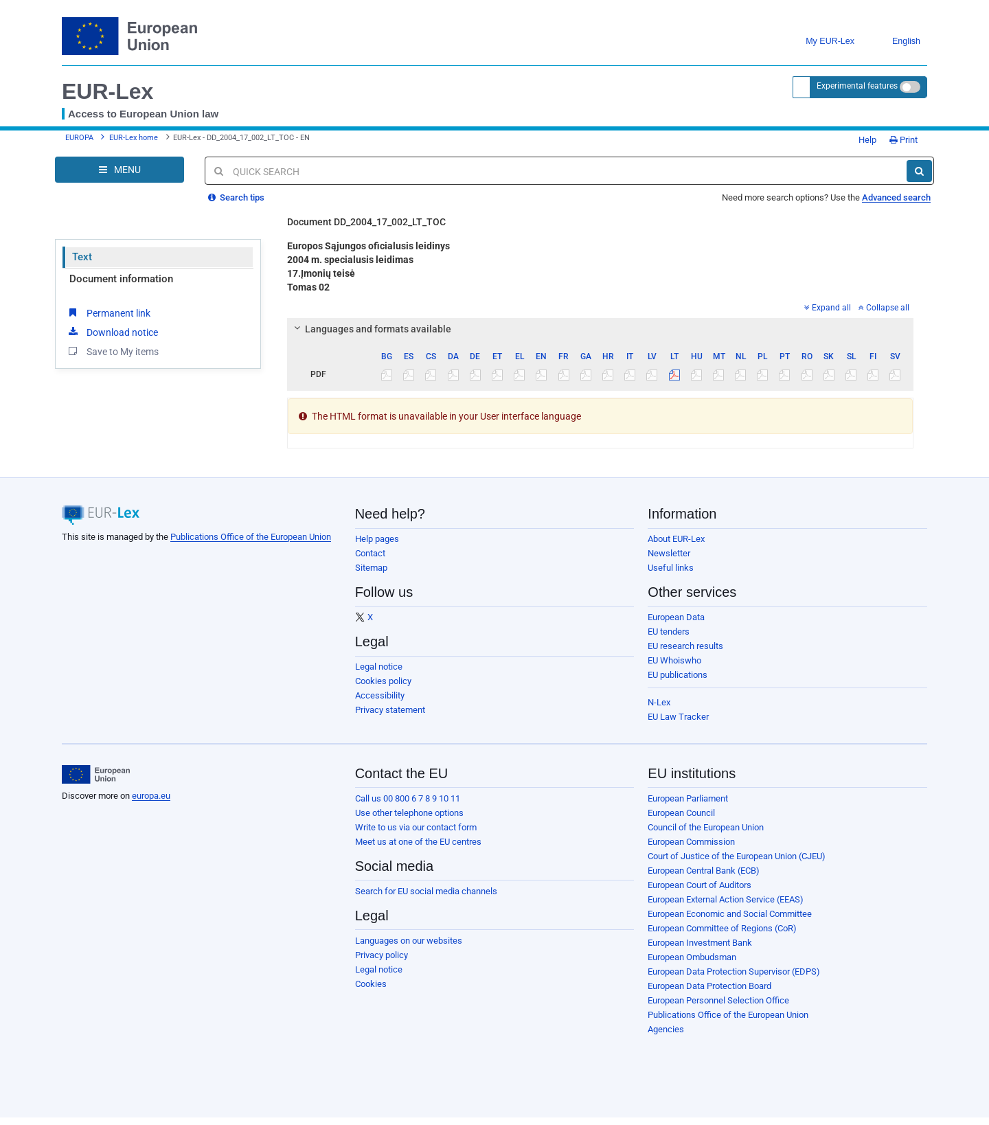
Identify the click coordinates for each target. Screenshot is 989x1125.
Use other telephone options (409, 813)
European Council (681, 813)
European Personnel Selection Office (718, 1000)
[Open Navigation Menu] (119, 170)
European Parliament (688, 798)
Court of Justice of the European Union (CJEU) (737, 856)
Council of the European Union (706, 827)
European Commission (691, 842)
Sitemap (371, 567)
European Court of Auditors (699, 885)
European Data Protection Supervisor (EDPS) (734, 971)
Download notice (112, 332)
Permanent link (108, 312)
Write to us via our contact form (416, 827)
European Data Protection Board (709, 986)
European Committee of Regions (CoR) (722, 928)
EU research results (685, 646)
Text (82, 257)
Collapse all (884, 307)
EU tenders (669, 631)
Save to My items (112, 351)
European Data (676, 617)
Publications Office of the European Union (250, 537)
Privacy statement (390, 710)
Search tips (236, 197)
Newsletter (669, 553)
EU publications (677, 675)
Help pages (377, 539)
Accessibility (380, 695)
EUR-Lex (107, 91)
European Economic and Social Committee (730, 914)
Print (903, 140)
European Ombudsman (692, 957)
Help (862, 140)
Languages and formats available (370, 328)
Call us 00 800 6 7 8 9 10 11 (407, 798)
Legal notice (378, 666)
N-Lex (659, 702)
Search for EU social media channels (426, 891)
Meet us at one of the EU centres (418, 842)
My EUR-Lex (819, 41)
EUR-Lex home (133, 137)
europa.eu (151, 796)
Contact (370, 553)
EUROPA (79, 137)
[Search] (919, 171)
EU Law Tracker (678, 717)
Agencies (666, 1029)
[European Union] (96, 774)
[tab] (600, 329)
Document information (121, 279)
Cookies (371, 984)
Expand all (827, 307)
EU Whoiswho (674, 660)
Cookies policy (383, 681)
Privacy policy (381, 955)
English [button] (896, 41)
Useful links (671, 567)
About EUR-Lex (676, 539)
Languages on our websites (408, 940)
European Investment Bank (700, 943)
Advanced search (896, 197)
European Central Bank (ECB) (704, 870)
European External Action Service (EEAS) (726, 899)
